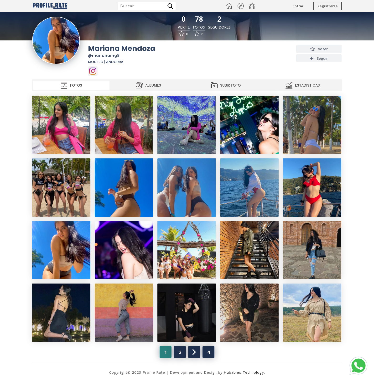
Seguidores (219, 27)
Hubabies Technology (244, 372)
